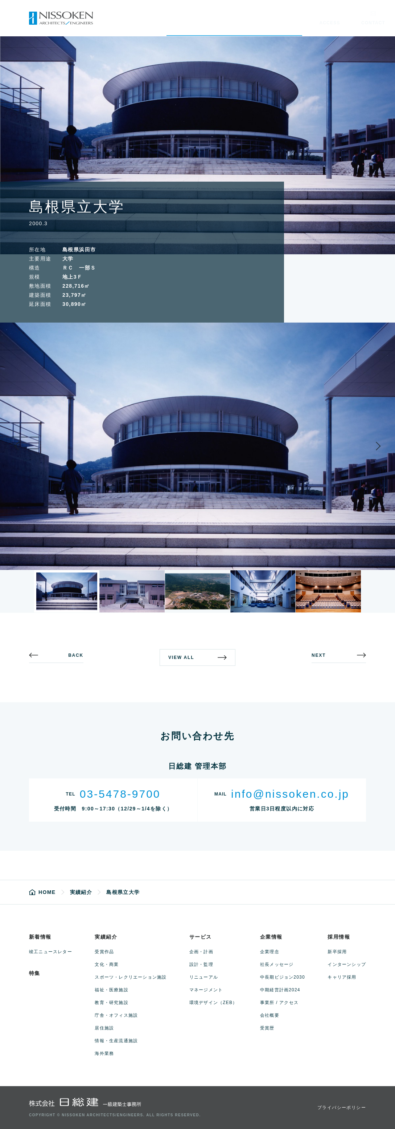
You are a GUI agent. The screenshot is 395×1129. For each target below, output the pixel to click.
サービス (200, 937)
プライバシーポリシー (341, 1107)
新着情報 (40, 937)
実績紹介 (106, 937)
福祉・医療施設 (111, 989)
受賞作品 (104, 951)
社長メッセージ (276, 964)
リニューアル (203, 977)
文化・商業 (107, 964)
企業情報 (271, 937)
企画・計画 (201, 951)
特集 (34, 973)
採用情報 (339, 937)
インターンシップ (347, 964)
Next (371, 446)
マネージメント (206, 989)
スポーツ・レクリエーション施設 (130, 977)
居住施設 (104, 1028)
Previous (23, 446)
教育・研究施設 (111, 1002)
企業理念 (269, 951)
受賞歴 (267, 1028)
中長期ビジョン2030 (282, 977)
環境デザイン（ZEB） (213, 1002)
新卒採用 (337, 951)
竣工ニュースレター (50, 951)
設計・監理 (201, 964)
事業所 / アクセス (279, 1002)
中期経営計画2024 (280, 989)
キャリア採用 (342, 977)
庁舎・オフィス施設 (116, 1015)
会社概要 (269, 1015)
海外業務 (104, 1053)
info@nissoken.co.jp (290, 794)
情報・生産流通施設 (116, 1040)
